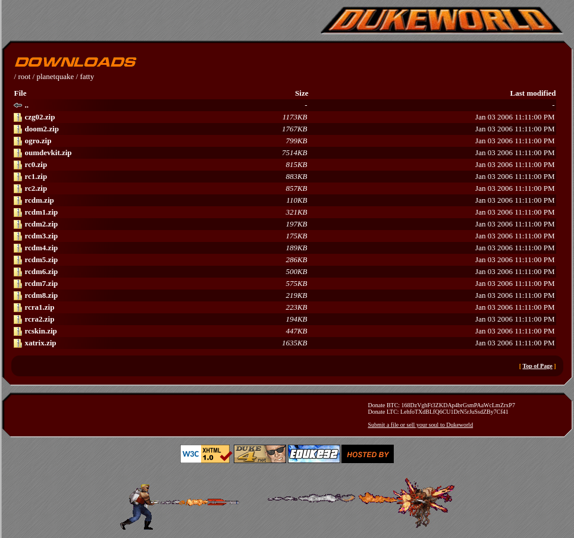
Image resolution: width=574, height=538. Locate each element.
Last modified (533, 93)
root (24, 76)
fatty (87, 76)
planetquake (55, 76)
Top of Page (537, 366)
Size (301, 93)
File (20, 93)
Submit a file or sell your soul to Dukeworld (420, 424)
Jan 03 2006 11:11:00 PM (284, 117)
